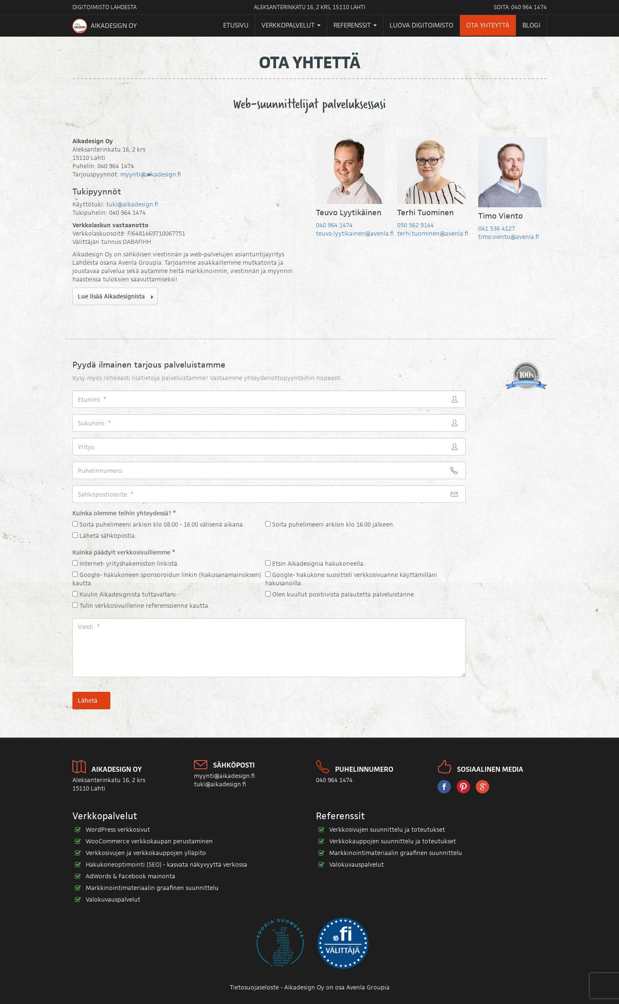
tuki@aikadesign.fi (132, 204)
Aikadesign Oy (104, 26)
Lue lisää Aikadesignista (111, 296)
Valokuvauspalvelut (113, 899)
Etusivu (236, 25)
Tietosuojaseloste (254, 987)
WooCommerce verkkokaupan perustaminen (149, 841)
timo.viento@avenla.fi (508, 237)
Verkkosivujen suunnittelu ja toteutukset (387, 829)
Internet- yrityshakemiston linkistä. (125, 563)
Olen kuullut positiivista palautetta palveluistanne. (340, 594)
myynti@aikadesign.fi (150, 174)
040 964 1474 (334, 225)
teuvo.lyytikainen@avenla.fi (355, 233)
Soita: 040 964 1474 (520, 7)
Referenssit (355, 25)
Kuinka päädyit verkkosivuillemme (123, 552)
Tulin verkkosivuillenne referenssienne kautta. (140, 605)
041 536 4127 (496, 228)
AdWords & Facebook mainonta (130, 876)
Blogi (531, 25)
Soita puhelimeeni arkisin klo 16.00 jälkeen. (329, 524)
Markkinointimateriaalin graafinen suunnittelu (152, 888)
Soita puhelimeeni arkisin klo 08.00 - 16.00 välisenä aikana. (158, 524)
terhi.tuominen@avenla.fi (432, 233)
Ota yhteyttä (488, 25)
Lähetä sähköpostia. (104, 535)
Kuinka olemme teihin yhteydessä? (124, 513)
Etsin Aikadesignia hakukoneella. (315, 563)
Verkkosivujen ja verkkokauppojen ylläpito (146, 853)
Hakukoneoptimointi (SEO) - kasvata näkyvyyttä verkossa (166, 864)
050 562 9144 (415, 225)
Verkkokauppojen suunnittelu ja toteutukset (392, 841)
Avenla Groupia (368, 987)
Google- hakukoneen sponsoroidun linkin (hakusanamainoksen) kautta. (166, 579)
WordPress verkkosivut (118, 829)
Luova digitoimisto (421, 25)
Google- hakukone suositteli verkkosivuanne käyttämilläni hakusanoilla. (351, 579)
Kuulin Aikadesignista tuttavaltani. (124, 594)
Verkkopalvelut (291, 25)
